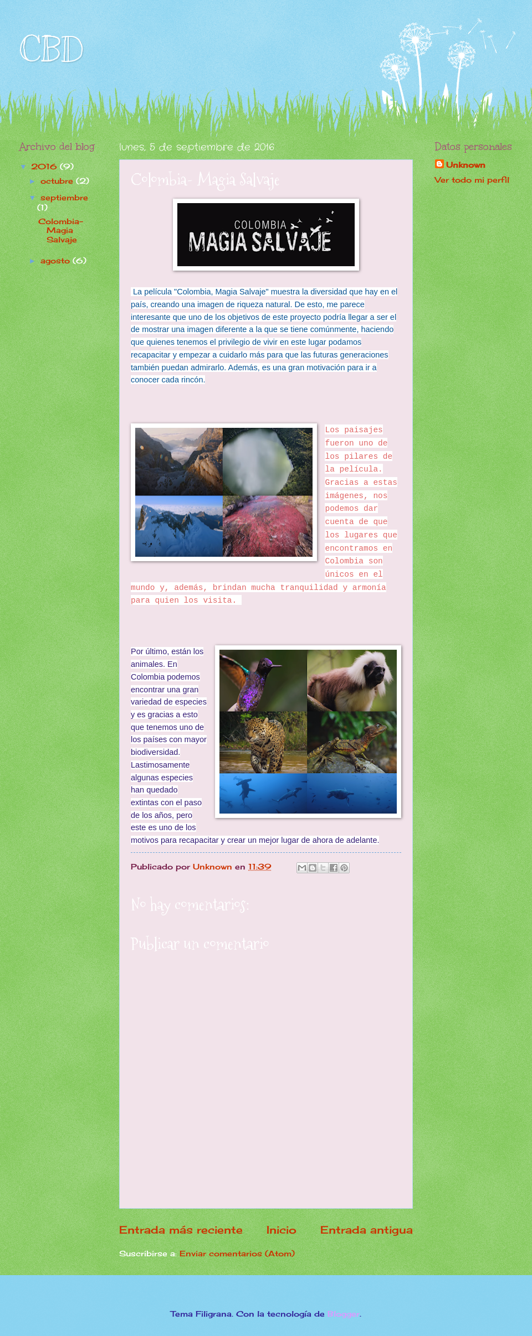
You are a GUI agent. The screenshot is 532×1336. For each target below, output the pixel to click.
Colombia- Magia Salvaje (60, 230)
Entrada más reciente (181, 1229)
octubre (58, 180)
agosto (56, 260)
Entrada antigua (366, 1229)
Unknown (465, 164)
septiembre (64, 197)
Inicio (281, 1229)
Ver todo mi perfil (472, 179)
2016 (45, 166)
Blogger (344, 1313)
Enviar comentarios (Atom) (237, 1253)
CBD (51, 49)
